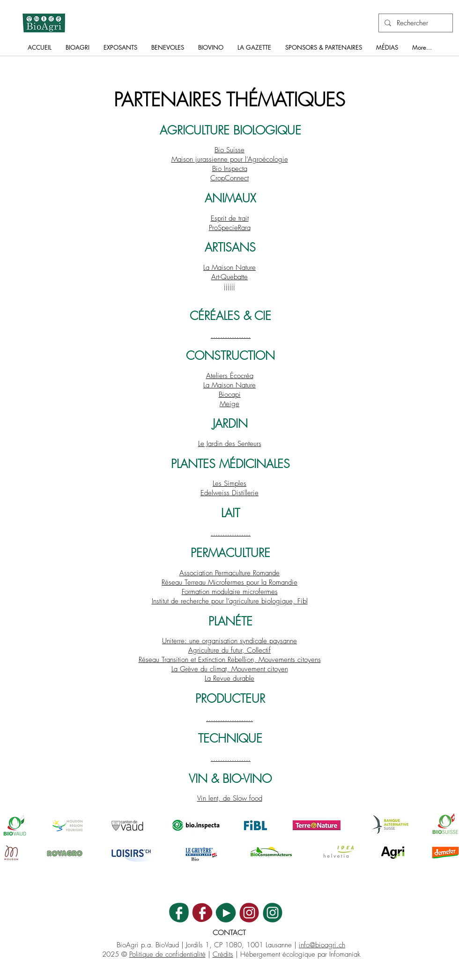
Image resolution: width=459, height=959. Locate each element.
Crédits (223, 954)
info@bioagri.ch (322, 945)
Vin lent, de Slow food (229, 798)
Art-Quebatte (229, 277)
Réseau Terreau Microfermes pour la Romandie (229, 582)
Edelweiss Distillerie (229, 493)
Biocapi (230, 394)
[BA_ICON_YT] (225, 912)
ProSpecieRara (230, 227)
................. (231, 335)
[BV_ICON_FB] (202, 912)
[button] (77, 50)
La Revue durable (229, 678)
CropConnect (229, 178)
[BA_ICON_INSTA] (272, 912)
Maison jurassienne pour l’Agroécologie (229, 159)
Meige (229, 404)
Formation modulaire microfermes (230, 591)
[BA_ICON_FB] (179, 912)
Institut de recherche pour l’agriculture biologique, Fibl (230, 601)
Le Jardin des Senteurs (229, 443)
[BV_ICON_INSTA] (249, 912)
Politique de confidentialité (167, 954)
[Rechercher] (415, 23)
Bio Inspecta (229, 168)
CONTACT (229, 932)
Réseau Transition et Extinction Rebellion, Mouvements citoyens (230, 659)
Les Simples (229, 483)
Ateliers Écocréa (229, 375)
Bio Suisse (229, 150)
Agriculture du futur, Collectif (229, 650)
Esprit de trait (230, 218)
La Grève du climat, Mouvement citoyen (229, 669)
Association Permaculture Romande (229, 573)
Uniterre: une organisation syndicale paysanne (229, 641)
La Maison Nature (229, 267)
